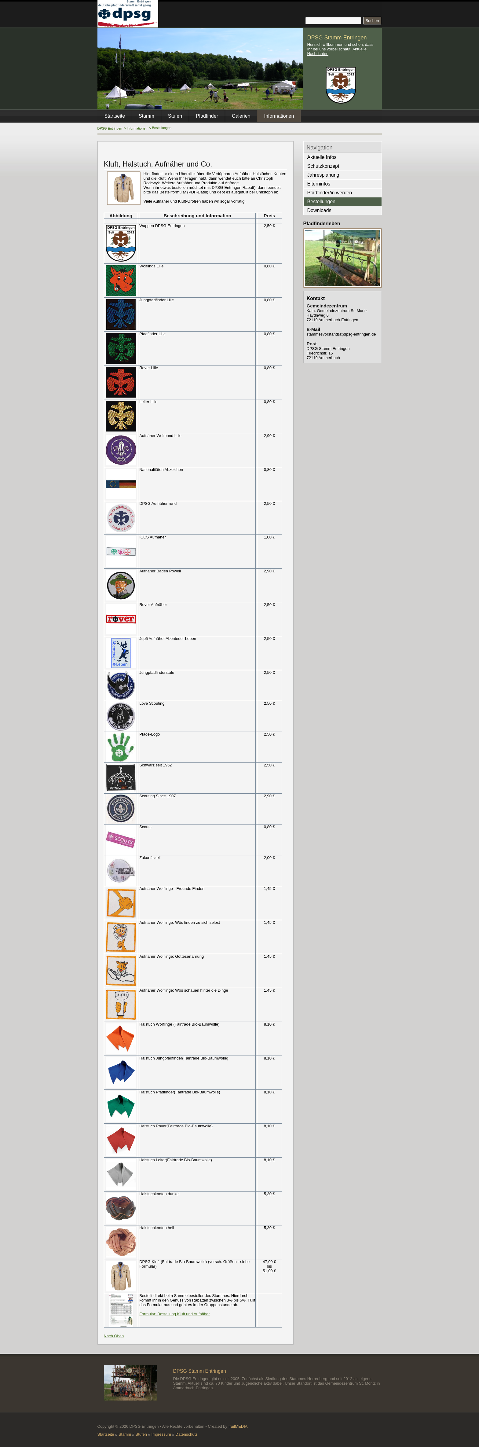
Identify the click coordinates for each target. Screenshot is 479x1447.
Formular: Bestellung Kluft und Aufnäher (174, 1314)
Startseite (114, 116)
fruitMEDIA (238, 1426)
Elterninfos (319, 183)
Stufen (175, 116)
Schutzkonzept (323, 166)
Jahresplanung (323, 175)
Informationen (137, 128)
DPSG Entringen (109, 128)
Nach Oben (114, 1336)
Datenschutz (186, 1434)
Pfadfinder (207, 116)
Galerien (241, 116)
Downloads (319, 210)
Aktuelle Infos (322, 157)
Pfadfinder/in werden (329, 192)
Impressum (161, 1434)
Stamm (146, 116)
